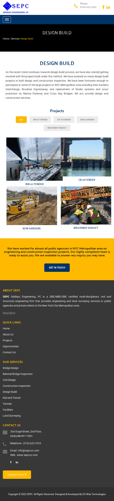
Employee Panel (16, 474)
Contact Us (9, 352)
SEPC (30, 494)
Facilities (8, 409)
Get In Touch (57, 267)
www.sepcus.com (27, 455)
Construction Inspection (16, 386)
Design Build (10, 391)
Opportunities (11, 346)
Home (6, 328)
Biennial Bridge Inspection (18, 374)
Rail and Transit (12, 397)
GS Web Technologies (94, 494)
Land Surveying (12, 415)
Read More (9, 312)
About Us (8, 334)
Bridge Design (11, 368)
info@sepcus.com (28, 450)
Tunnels (7, 403)
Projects (7, 340)
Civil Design (9, 380)
